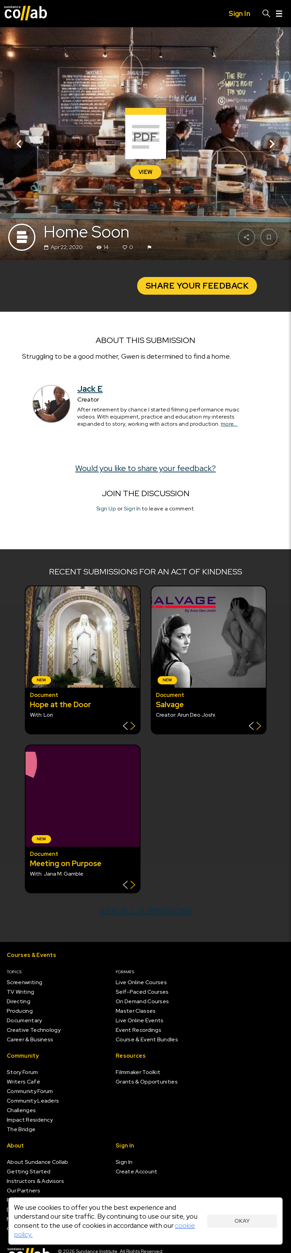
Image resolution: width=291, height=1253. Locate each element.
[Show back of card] (129, 727)
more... (229, 423)
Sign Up (106, 508)
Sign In (132, 508)
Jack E (90, 388)
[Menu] (279, 13)
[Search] (266, 13)
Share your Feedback (197, 285)
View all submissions (145, 911)
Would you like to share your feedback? (145, 468)
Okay (242, 1220)
